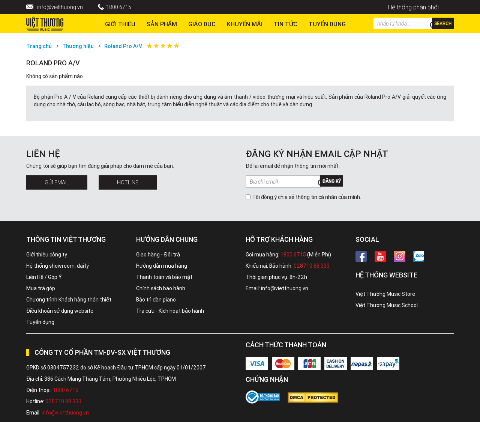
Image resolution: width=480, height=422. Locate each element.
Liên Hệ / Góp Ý (44, 277)
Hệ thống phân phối (413, 7)
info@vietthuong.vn (60, 7)
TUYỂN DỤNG (327, 24)
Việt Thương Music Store (385, 294)
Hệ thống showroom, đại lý (57, 265)
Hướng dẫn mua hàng (161, 265)
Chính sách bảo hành (160, 288)
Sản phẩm (162, 24)
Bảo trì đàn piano (156, 299)
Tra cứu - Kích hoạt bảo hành (170, 310)
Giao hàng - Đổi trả (158, 254)
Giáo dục (202, 24)
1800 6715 (118, 7)
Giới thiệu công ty (46, 254)
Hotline (127, 182)
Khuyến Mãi (244, 24)
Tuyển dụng (40, 322)
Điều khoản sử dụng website (59, 310)
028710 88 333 (312, 265)
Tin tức (285, 24)
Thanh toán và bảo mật (164, 277)
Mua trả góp (40, 288)
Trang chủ (39, 46)
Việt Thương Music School (387, 305)
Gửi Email (57, 182)
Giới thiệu (120, 24)
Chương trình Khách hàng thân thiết (68, 299)
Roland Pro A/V (123, 46)
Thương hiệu (78, 46)
